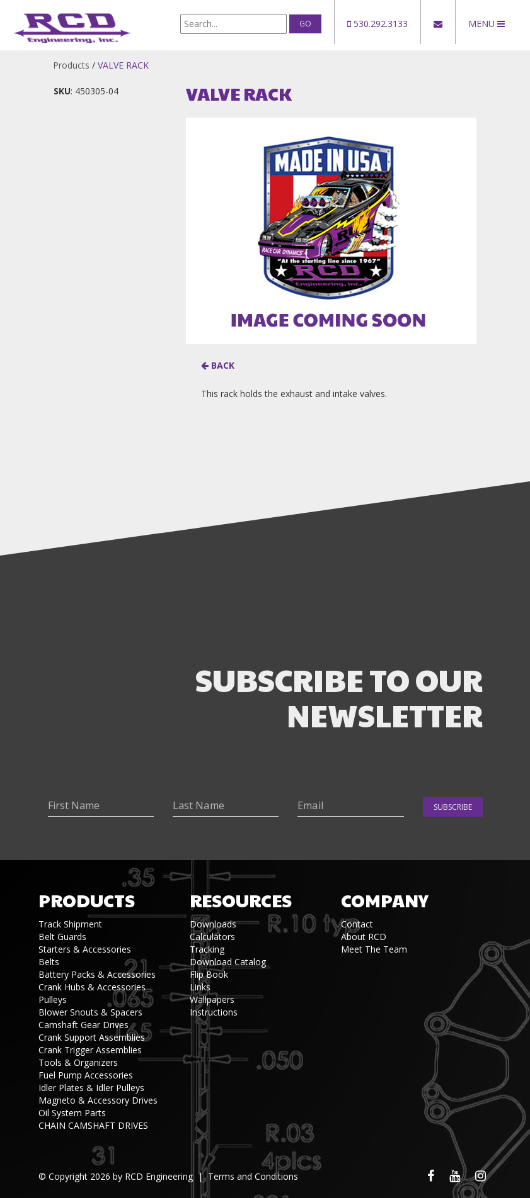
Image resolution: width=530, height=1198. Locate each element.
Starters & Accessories (84, 949)
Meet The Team (374, 949)
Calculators (212, 937)
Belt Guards (62, 937)
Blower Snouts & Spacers (90, 1012)
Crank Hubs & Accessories (92, 987)
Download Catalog (228, 962)
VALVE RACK (123, 65)
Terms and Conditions (253, 1176)
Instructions (214, 1012)
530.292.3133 (377, 24)
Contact (357, 924)
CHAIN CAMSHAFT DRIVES (93, 1125)
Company (385, 900)
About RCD (363, 937)
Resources (241, 900)
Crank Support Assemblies (91, 1037)
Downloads (213, 924)
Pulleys (52, 999)
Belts (48, 962)
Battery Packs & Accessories (97, 974)
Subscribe (453, 807)
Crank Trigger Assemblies (90, 1050)
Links (200, 987)
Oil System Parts (72, 1113)
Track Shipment (70, 924)
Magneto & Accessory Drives (98, 1100)
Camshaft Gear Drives (83, 1025)
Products (71, 65)
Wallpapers (212, 999)
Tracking (207, 949)
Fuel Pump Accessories (85, 1075)
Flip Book (209, 974)
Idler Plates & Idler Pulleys (91, 1088)
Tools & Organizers (78, 1062)
